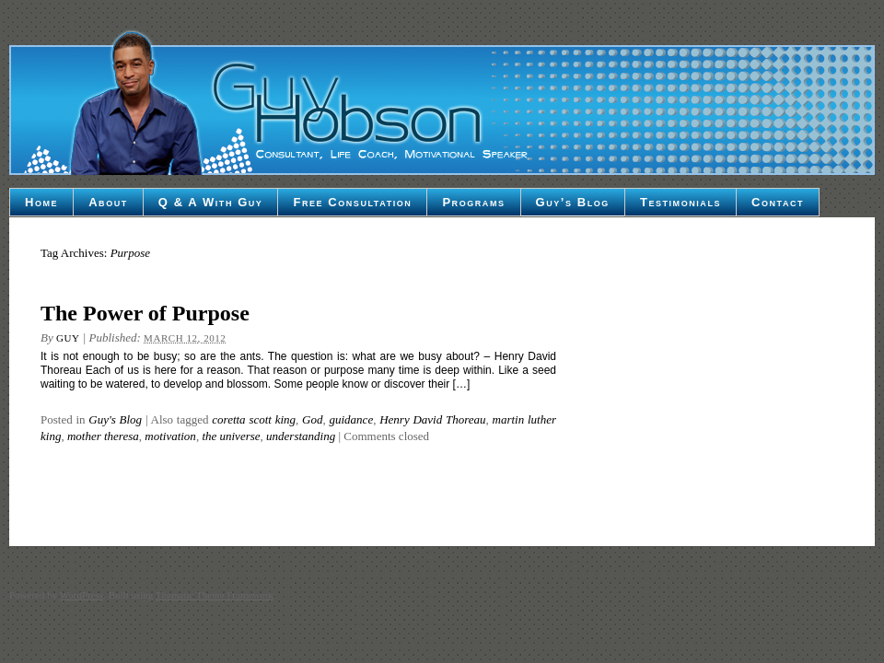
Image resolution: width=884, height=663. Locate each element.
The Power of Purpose (145, 313)
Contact (777, 202)
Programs (473, 202)
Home (41, 202)
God (312, 419)
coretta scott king (254, 419)
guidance (352, 419)
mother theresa (103, 436)
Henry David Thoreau (432, 419)
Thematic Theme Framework (214, 594)
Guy (67, 337)
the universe (231, 436)
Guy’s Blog (573, 202)
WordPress (81, 594)
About (108, 202)
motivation (170, 436)
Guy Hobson (442, 101)
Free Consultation (352, 202)
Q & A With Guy (210, 202)
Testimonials (680, 202)
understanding (300, 436)
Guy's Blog (115, 419)
